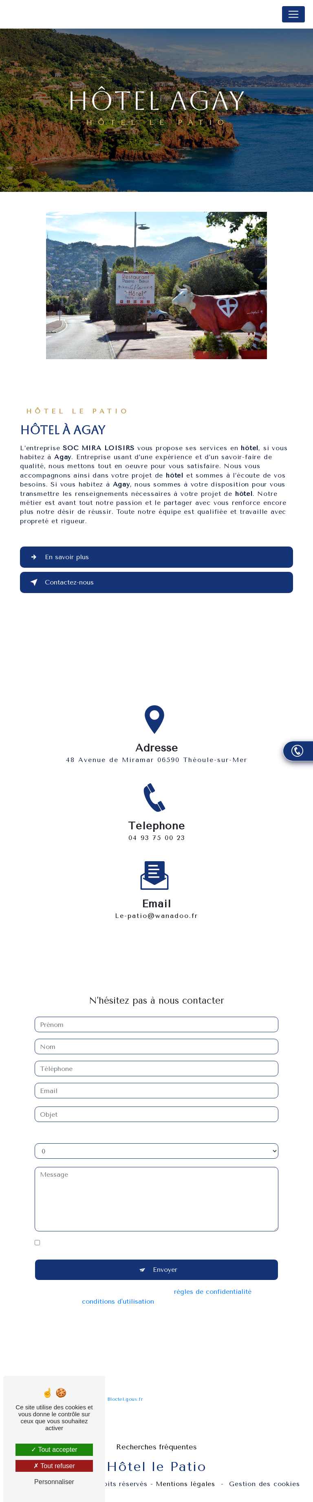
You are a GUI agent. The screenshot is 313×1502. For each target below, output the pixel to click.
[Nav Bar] (293, 14)
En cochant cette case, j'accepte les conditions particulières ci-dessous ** (159, 1233)
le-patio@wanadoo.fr (156, 906)
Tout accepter (54, 1449)
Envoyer (165, 1260)
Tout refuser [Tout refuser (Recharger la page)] (54, 1465)
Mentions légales (185, 1484)
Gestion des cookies (264, 1484)
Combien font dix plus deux (78, 1125)
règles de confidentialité (212, 1282)
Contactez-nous (60, 582)
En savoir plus (58, 557)
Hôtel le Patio (37, 14)
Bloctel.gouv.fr (125, 1390)
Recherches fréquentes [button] (156, 1447)
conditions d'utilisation (118, 1292)
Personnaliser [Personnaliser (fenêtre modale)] (54, 1481)
